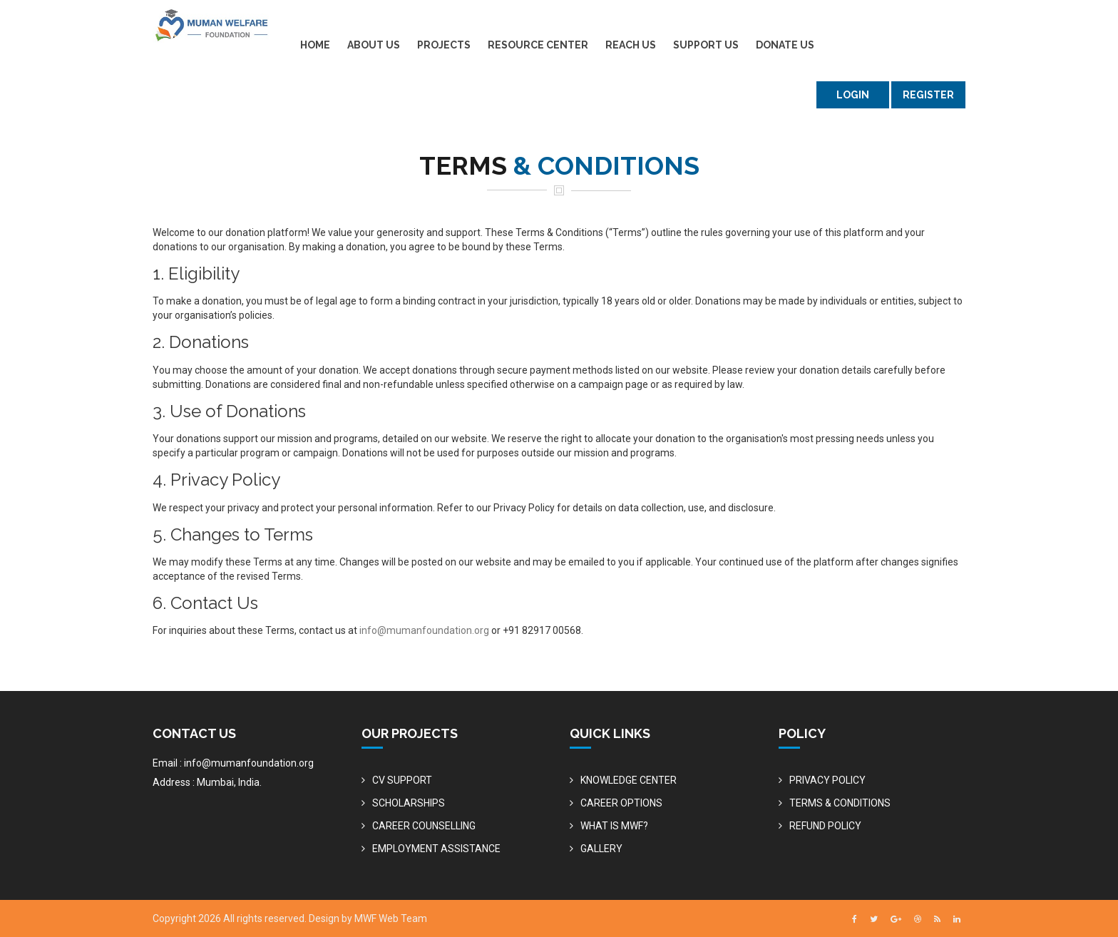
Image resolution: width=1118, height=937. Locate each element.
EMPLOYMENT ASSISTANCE (436, 848)
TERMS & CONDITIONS (840, 803)
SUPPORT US (706, 45)
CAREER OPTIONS (621, 803)
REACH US (630, 45)
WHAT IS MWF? (614, 825)
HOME (315, 45)
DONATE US (785, 45)
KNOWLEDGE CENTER (628, 780)
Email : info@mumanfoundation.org (233, 763)
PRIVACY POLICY (827, 780)
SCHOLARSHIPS (408, 803)
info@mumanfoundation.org (424, 630)
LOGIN (852, 95)
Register (928, 95)
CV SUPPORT (402, 780)
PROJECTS (444, 45)
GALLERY (601, 848)
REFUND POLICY (825, 825)
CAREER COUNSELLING (424, 825)
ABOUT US (373, 45)
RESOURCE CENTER (538, 45)
